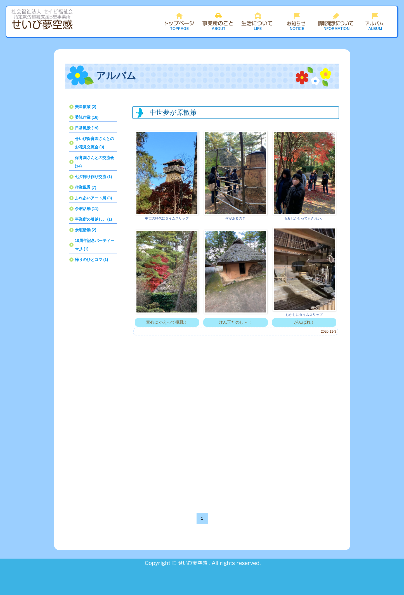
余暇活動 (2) (85, 230)
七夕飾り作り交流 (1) (93, 176)
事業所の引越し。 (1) (93, 219)
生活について (257, 21)
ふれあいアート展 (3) (93, 198)
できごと (374, 21)
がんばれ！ (304, 322)
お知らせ (296, 21)
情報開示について (335, 21)
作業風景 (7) (85, 187)
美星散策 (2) (85, 106)
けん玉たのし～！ (235, 322)
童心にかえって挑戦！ (167, 322)
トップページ (179, 21)
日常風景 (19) (87, 128)
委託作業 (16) (87, 117)
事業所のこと (218, 21)
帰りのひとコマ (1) (91, 259)
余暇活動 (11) (87, 208)
